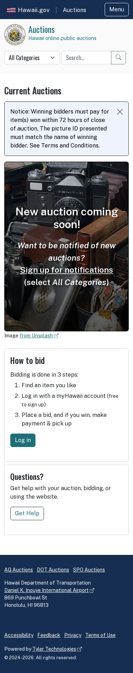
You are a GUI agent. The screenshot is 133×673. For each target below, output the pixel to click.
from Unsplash (36, 335)
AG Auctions (18, 570)
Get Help (27, 513)
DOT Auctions (53, 570)
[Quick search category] (32, 57)
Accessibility (18, 635)
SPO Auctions (89, 570)
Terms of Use (100, 635)
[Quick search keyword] (86, 57)
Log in (23, 440)
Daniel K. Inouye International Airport (46, 590)
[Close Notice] (119, 112)
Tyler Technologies (54, 649)
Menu (116, 9)
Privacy (72, 635)
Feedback (48, 635)
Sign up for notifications (66, 269)
